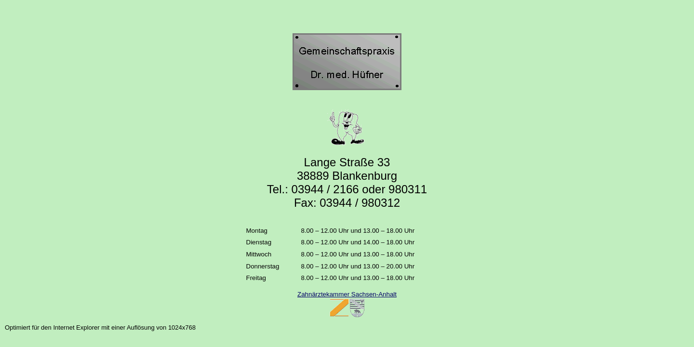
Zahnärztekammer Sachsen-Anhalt (347, 294)
